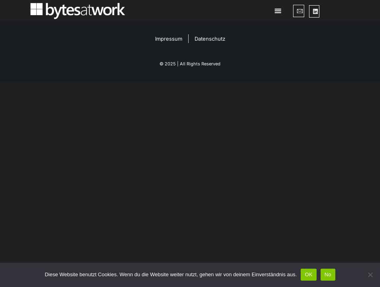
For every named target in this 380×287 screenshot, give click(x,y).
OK (308, 274)
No (328, 274)
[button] (278, 11)
